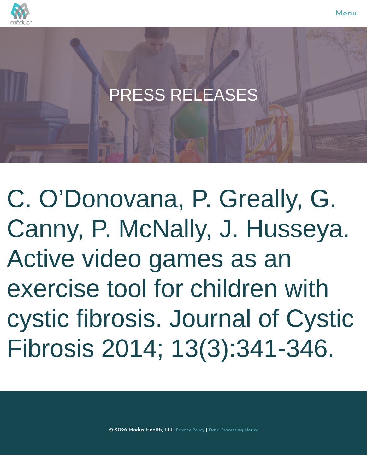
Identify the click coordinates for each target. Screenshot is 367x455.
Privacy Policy (190, 430)
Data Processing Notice (233, 430)
